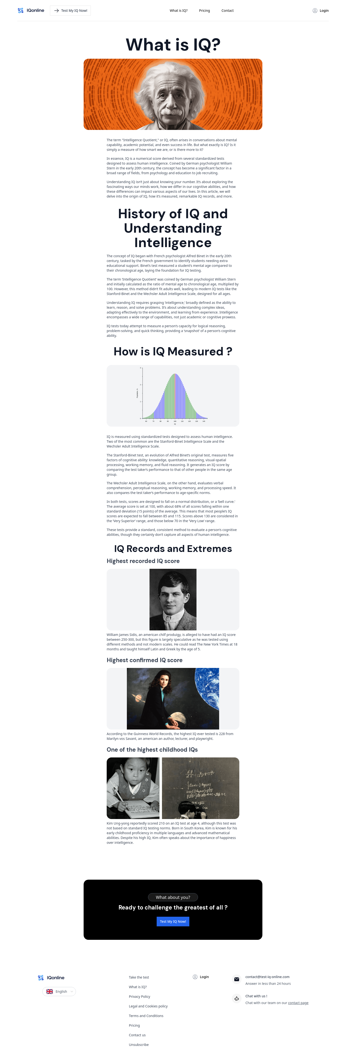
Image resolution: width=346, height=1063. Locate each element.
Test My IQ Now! (173, 921)
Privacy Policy (139, 996)
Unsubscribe (139, 1044)
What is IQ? (179, 10)
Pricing (204, 10)
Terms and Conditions (146, 1015)
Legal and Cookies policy (148, 1006)
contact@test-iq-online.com (267, 976)
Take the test (139, 977)
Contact (228, 10)
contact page (298, 1002)
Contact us (137, 1035)
